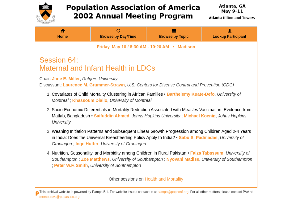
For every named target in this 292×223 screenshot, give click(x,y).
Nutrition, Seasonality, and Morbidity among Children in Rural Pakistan (119, 153)
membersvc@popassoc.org (60, 197)
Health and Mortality (164, 179)
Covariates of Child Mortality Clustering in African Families (107, 94)
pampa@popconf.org (173, 192)
